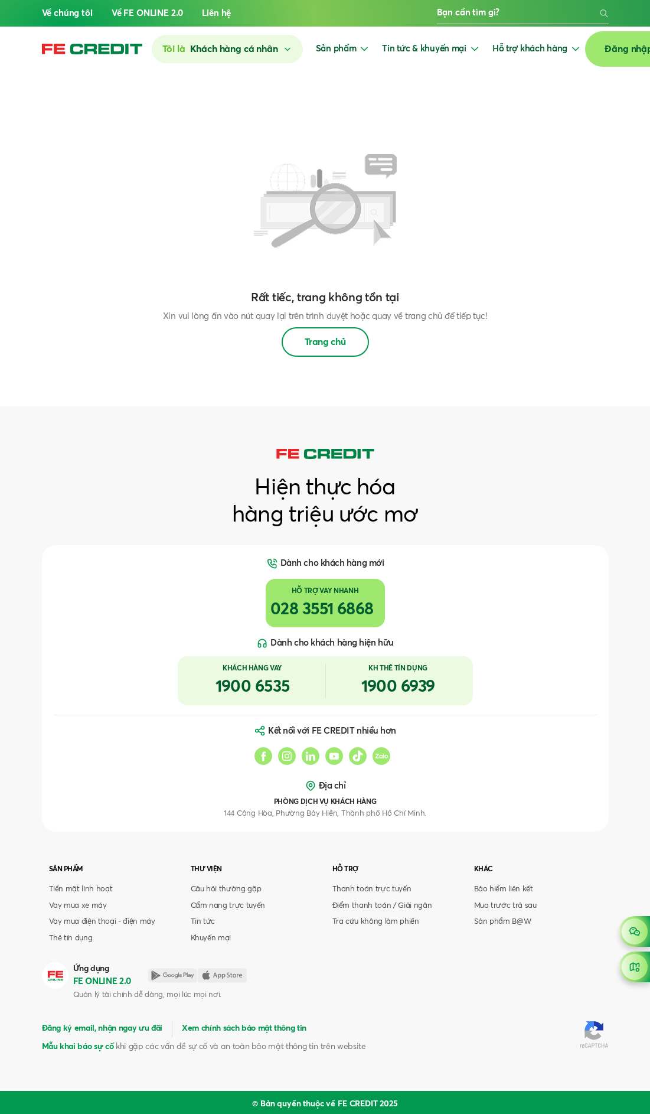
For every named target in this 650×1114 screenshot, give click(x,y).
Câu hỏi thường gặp (226, 889)
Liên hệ (216, 13)
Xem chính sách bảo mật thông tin (244, 1028)
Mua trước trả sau (505, 906)
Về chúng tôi (67, 13)
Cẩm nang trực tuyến (228, 906)
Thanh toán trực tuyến (371, 889)
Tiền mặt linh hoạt (81, 889)
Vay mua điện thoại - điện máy (102, 922)
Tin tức (203, 922)
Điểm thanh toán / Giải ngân (382, 906)
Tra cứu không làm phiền (375, 922)
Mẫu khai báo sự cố (78, 1047)
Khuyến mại (211, 938)
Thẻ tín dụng (71, 938)
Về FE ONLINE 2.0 (148, 13)
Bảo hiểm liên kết (503, 889)
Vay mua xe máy (78, 906)
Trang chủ (325, 342)
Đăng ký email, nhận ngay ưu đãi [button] (102, 1028)
